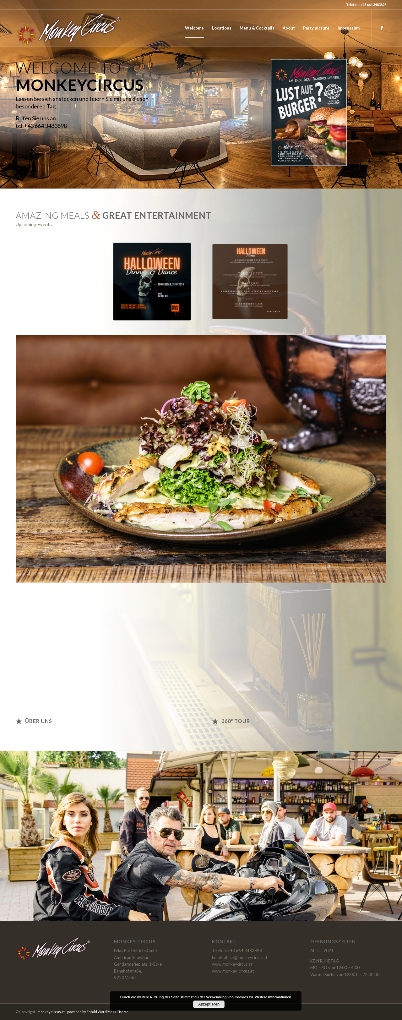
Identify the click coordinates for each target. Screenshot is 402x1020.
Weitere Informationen (273, 997)
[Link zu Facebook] (381, 27)
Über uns (38, 721)
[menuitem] (194, 28)
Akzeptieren (209, 1004)
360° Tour (235, 721)
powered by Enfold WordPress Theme (97, 1012)
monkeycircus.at (51, 1012)
